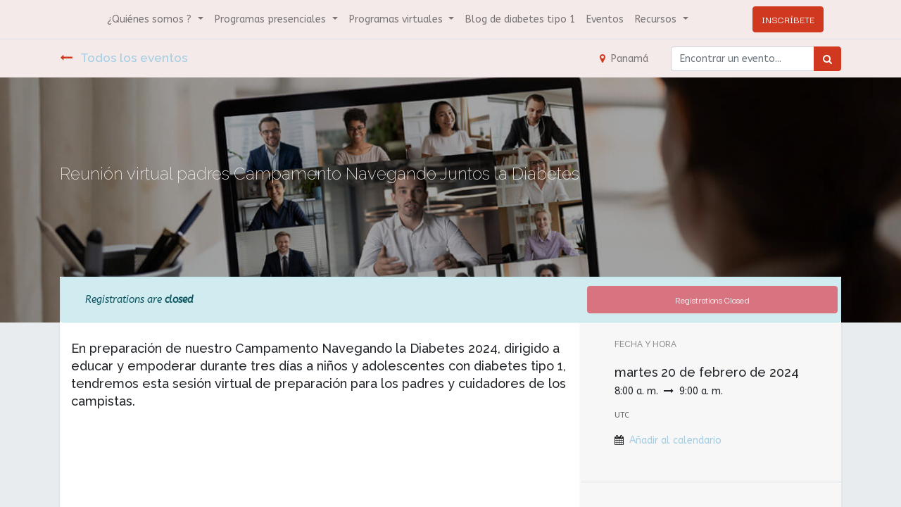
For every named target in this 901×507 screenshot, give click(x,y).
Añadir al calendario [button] (675, 440)
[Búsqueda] (827, 58)
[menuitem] (520, 19)
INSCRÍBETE (788, 19)
